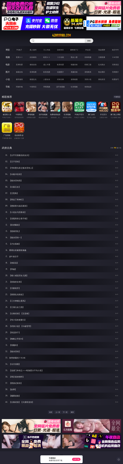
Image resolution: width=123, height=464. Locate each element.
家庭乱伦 (33, 79)
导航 (8, 86)
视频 (8, 57)
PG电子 (19, 50)
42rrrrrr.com (61, 35)
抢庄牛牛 (115, 50)
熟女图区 (101, 72)
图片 (8, 71)
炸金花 (87, 50)
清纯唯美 (88, 72)
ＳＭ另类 (115, 57)
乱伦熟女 (101, 64)
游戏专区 (60, 50)
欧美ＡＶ (46, 57)
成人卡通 (46, 64)
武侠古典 (60, 79)
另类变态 (115, 64)
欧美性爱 (60, 64)
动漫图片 (60, 72)
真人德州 (33, 50)
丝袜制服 (88, 57)
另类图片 (115, 72)
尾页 (72, 412)
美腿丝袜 (74, 72)
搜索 (89, 41)
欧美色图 (46, 72)
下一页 (65, 412)
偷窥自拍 (19, 72)
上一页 (58, 412)
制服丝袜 (74, 64)
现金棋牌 (101, 50)
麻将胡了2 (74, 50)
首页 (50, 412)
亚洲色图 (33, 72)
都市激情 (19, 79)
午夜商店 (33, 87)
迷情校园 (74, 79)
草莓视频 (46, 87)
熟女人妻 (74, 57)
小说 (8, 79)
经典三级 (88, 64)
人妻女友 (46, 79)
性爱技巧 (115, 79)
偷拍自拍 (33, 64)
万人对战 (46, 50)
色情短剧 (88, 87)
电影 (8, 64)
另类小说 (88, 79)
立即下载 (76, 459)
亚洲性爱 (19, 64)
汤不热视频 (60, 87)
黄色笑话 (101, 79)
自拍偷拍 (33, 57)
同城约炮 (19, 87)
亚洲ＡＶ (19, 57)
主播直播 (101, 57)
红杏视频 (74, 87)
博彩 (8, 49)
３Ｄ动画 (60, 57)
